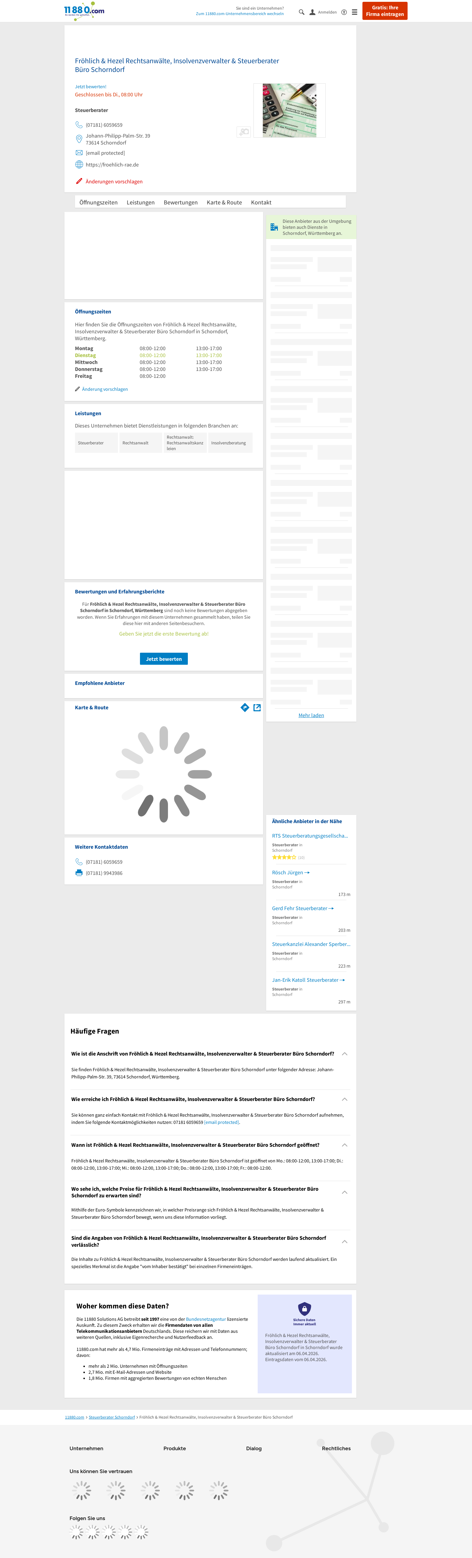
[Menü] (357, 11)
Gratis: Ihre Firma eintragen (385, 11)
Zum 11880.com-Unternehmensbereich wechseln (240, 13)
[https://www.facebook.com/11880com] (76, 1532)
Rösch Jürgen (287, 872)
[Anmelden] (325, 12)
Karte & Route (224, 202)
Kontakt (261, 202)
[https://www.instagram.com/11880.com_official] (92, 1532)
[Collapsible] (345, 1054)
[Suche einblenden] (304, 11)
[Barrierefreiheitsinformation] (346, 11)
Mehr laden (311, 715)
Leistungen (141, 202)
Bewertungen (181, 202)
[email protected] (221, 1122)
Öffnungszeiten (98, 202)
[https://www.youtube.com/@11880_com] (141, 1532)
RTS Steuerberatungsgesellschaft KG (311, 835)
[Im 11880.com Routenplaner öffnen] (245, 706)
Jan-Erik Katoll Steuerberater (305, 979)
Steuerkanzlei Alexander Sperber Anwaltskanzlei (311, 944)
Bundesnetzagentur (206, 1319)
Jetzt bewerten (164, 658)
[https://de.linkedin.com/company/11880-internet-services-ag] (125, 1532)
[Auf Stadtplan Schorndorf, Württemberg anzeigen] (257, 707)
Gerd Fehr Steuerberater (299, 908)
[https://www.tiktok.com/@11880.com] (108, 1532)
